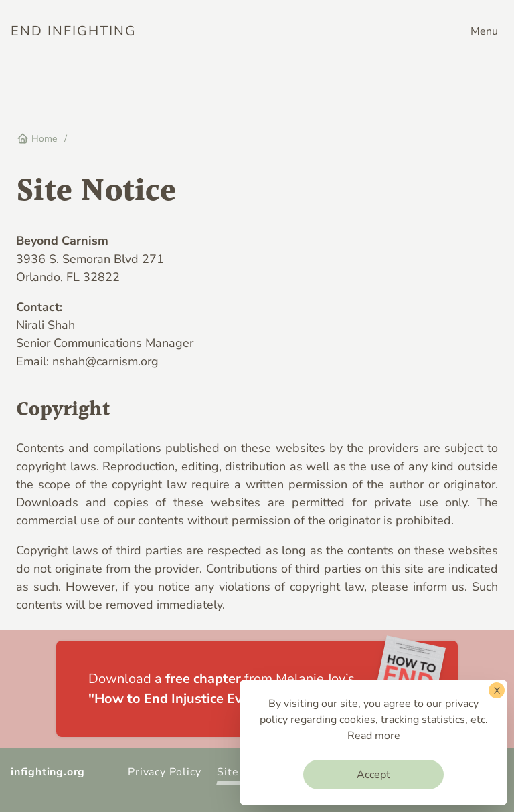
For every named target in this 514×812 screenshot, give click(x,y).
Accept (373, 774)
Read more (373, 735)
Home (37, 138)
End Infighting (74, 31)
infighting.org (48, 772)
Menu (484, 31)
